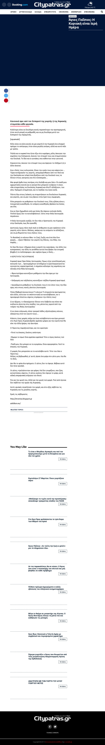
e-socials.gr (68, 742)
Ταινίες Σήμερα (52, 733)
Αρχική (13, 12)
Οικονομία (63, 12)
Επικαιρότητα (50, 12)
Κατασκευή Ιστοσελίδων (53, 742)
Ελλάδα (38, 12)
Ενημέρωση (76, 12)
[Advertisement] (38, 428)
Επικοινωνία (89, 12)
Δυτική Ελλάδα (25, 12)
